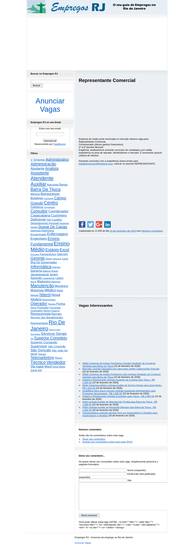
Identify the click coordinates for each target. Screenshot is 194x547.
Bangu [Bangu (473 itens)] (63, 184)
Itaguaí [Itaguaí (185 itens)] (54, 271)
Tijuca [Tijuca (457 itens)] (58, 357)
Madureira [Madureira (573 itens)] (44, 281)
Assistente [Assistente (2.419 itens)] (40, 173)
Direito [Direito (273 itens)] (34, 227)
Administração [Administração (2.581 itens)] (43, 164)
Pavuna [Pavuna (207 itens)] (52, 304)
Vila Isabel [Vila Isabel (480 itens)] (37, 366)
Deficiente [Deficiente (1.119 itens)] (38, 219)
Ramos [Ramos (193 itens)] (47, 310)
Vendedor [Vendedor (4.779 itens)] (55, 362)
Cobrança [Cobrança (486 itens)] (37, 207)
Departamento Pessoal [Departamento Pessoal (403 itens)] (45, 223)
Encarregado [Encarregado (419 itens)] (39, 234)
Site (105, 480)
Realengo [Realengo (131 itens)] (55, 311)
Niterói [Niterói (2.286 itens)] (45, 294)
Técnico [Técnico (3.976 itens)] (38, 362)
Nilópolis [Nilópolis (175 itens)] (35, 295)
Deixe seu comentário (93, 439)
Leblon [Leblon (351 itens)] (60, 278)
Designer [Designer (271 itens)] (64, 223)
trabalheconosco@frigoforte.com (96, 163)
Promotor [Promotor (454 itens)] (43, 307)
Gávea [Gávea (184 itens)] (48, 259)
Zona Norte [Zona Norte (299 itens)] (58, 366)
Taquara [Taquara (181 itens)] (42, 354)
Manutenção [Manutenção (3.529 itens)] (42, 285)
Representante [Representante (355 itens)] (39, 323)
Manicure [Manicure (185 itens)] (55, 281)
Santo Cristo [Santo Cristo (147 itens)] (54, 330)
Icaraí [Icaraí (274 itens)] (65, 258)
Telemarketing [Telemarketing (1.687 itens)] (42, 357)
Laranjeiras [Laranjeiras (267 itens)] (49, 278)
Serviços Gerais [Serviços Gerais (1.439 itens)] (54, 334)
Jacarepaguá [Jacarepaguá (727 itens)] (40, 274)
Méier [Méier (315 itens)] (60, 290)
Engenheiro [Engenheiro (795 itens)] (39, 238)
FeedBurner (59, 144)
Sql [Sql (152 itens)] (32, 339)
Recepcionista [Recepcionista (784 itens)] (41, 314)
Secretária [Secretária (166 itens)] (35, 334)
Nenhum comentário (152, 230)
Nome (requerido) (112, 470)
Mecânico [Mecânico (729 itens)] (61, 286)
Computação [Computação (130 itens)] (49, 207)
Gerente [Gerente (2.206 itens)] (38, 258)
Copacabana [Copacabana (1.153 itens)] (40, 215)
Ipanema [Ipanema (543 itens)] (36, 270)
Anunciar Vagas (50, 105)
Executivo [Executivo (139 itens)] (35, 254)
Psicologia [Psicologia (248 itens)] (54, 307)
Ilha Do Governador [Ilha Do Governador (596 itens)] (44, 262)
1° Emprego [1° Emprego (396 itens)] (38, 159)
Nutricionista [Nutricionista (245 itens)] (48, 299)
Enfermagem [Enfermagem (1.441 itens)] (57, 234)
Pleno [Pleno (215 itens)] (33, 308)
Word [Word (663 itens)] (48, 366)
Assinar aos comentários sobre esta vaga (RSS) (107, 441)
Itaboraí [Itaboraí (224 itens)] (47, 271)
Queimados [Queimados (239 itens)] (37, 310)
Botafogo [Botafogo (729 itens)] (37, 198)
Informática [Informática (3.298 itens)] (41, 266)
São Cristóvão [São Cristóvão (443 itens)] (57, 346)
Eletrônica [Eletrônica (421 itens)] (48, 230)
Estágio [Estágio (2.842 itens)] (52, 249)
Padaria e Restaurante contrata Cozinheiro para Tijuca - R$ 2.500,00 (118, 396)
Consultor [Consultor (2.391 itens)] (39, 211)
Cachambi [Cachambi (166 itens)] (48, 198)
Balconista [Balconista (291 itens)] (53, 184)
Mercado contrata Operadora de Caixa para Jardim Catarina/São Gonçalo (120, 368)
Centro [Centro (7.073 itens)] (51, 202)
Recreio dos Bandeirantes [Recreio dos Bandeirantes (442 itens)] (47, 317)
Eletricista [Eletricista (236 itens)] (36, 230)
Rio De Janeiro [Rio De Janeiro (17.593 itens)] (48, 325)
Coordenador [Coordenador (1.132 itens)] (58, 211)
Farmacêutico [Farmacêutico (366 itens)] (48, 254)
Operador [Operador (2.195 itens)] (39, 303)
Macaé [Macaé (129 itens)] (33, 282)
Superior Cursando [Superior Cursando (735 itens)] (44, 342)
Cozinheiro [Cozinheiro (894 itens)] (59, 215)
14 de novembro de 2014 (123, 230)
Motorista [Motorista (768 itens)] (37, 290)
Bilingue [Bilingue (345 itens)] (35, 194)
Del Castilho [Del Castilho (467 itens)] (54, 219)
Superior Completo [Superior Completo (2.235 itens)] (50, 338)
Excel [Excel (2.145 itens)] (64, 250)
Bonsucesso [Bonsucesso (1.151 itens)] (50, 194)
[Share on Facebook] (82, 224)
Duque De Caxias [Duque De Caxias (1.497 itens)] (52, 227)
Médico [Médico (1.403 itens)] (50, 290)
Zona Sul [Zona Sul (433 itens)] (36, 370)
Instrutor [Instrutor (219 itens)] (56, 267)
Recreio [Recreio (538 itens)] (56, 314)
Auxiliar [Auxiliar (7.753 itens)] (38, 184)
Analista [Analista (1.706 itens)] (51, 168)
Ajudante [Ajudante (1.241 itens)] (38, 168)
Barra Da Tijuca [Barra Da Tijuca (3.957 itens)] (45, 189)
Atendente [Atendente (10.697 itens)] (42, 178)
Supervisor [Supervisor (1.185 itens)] (39, 346)
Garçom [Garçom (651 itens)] (62, 254)
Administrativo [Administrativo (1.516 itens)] (57, 159)
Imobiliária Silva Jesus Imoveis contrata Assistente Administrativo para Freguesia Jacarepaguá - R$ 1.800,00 (119, 392)
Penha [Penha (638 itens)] (60, 304)
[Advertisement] (97, 41)
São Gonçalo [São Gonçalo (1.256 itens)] (41, 350)
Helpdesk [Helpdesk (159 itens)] (57, 259)
